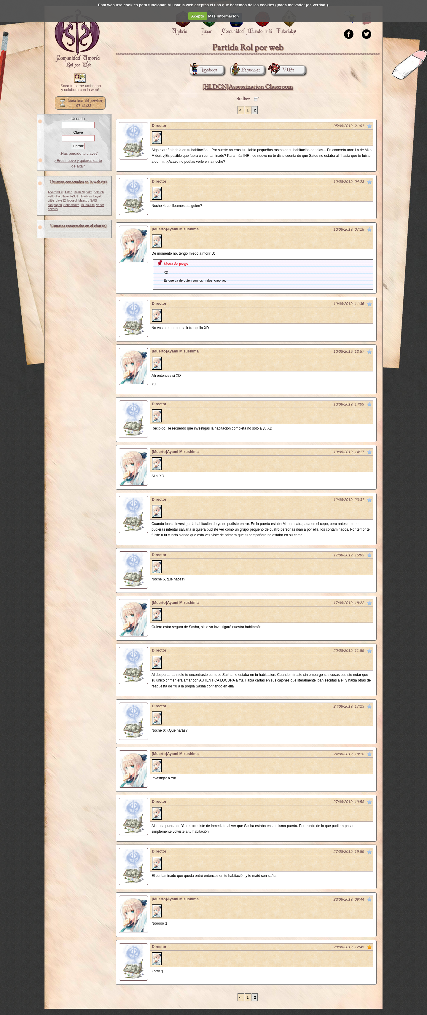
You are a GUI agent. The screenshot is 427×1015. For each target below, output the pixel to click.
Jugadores (203, 70)
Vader (100, 205)
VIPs (282, 70)
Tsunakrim (88, 205)
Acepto (197, 16)
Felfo (51, 196)
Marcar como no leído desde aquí (369, 126)
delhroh (99, 192)
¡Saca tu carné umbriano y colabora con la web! (80, 88)
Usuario (78, 118)
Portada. (77, 38)
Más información (223, 16)
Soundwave (71, 205)
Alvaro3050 (55, 192)
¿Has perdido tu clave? (78, 153)
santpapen (55, 205)
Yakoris (53, 209)
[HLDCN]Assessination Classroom (247, 87)
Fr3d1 (74, 196)
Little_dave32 (57, 200)
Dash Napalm (83, 192)
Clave (78, 132)
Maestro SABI (87, 200)
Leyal (97, 196)
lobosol (72, 200)
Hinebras (86, 196)
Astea (68, 192)
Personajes (245, 70)
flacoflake (62, 196)
